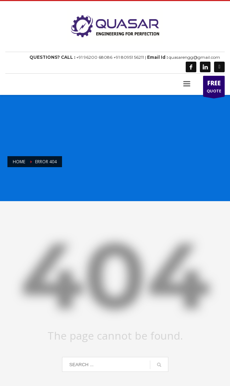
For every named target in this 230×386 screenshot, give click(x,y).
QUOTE (214, 88)
